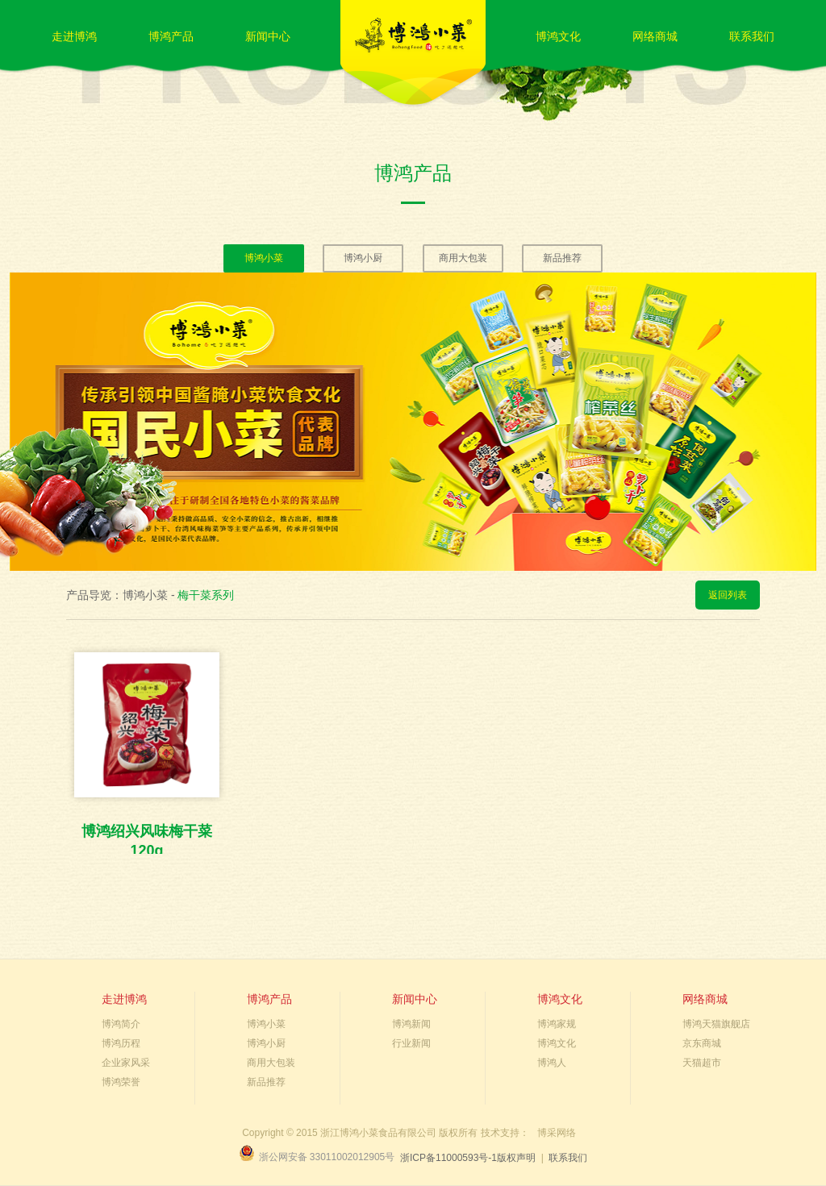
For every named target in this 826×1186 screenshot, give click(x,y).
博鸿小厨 (363, 258)
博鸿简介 (121, 1024)
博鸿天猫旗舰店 (716, 1024)
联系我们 (751, 36)
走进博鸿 (74, 36)
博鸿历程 (121, 1043)
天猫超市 (701, 1062)
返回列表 (727, 595)
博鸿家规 (556, 1024)
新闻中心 (267, 36)
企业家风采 (126, 1062)
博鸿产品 (171, 36)
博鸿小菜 (263, 258)
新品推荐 (562, 258)
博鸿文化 (558, 36)
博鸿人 (551, 1062)
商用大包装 (463, 258)
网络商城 (655, 36)
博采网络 (556, 1132)
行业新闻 (411, 1043)
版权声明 (516, 1157)
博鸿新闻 (411, 1024)
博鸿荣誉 (121, 1082)
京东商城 (701, 1043)
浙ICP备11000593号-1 (448, 1157)
